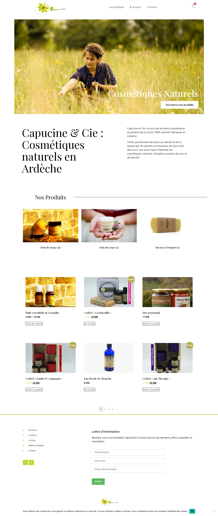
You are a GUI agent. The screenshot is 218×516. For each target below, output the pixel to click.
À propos (135, 7)
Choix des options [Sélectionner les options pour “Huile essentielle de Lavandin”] (34, 323)
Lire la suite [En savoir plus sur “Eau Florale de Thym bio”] (89, 389)
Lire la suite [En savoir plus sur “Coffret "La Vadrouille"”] (89, 323)
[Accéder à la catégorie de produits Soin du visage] (50, 223)
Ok (192, 511)
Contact (152, 7)
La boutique (116, 7)
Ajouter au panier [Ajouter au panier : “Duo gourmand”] (151, 323)
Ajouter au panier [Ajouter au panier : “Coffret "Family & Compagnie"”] (34, 389)
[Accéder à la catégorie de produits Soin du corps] (109, 223)
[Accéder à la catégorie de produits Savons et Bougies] (167, 223)
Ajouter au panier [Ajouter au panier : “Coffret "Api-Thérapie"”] (151, 389)
